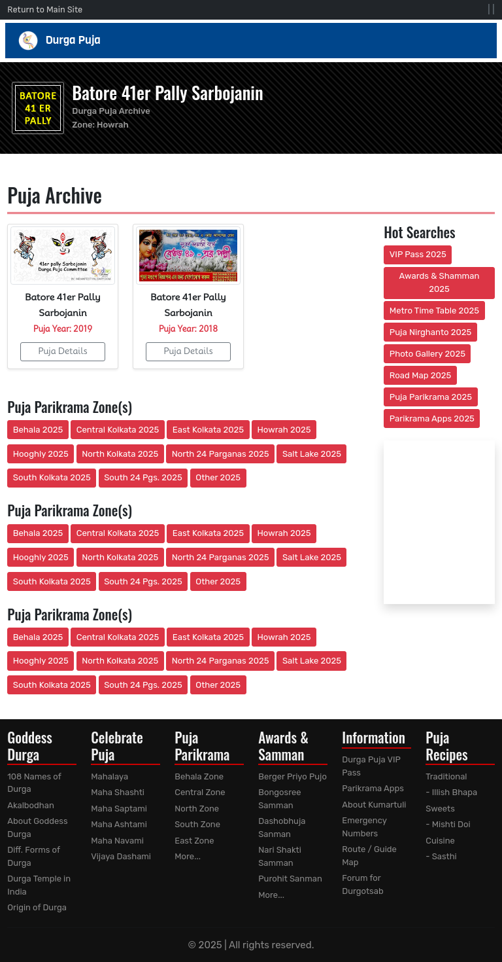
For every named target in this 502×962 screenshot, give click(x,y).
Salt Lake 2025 (311, 454)
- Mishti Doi (448, 824)
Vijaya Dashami (121, 856)
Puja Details (62, 351)
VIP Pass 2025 (418, 254)
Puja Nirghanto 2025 (431, 332)
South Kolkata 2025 (52, 477)
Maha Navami (117, 841)
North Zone (197, 808)
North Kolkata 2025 (120, 454)
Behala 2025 (38, 430)
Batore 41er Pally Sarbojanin (167, 92)
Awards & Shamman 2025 (439, 282)
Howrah (113, 125)
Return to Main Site (44, 9)
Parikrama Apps (373, 788)
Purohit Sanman (290, 878)
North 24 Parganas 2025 (220, 454)
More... (188, 856)
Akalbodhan (30, 805)
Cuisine (440, 841)
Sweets (440, 808)
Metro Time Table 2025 (434, 310)
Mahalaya (109, 776)
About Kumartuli (374, 805)
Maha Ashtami (119, 824)
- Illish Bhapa (451, 792)
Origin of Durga (37, 907)
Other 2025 (218, 477)
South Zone (197, 824)
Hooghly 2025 (41, 454)
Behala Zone (199, 776)
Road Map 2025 (420, 375)
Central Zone (200, 792)
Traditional (446, 776)
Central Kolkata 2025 (117, 430)
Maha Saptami (119, 808)
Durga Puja (251, 40)
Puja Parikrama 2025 (431, 397)
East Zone (194, 841)
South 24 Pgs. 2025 (143, 477)
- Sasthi (441, 856)
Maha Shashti (117, 792)
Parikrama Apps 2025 (432, 418)
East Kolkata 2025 (208, 430)
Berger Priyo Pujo (292, 776)
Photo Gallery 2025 (427, 354)
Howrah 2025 (283, 430)
